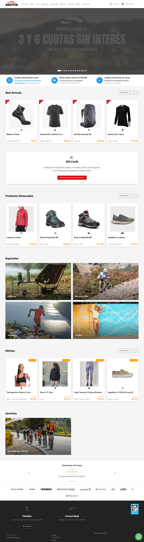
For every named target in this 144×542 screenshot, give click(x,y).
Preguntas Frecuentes (100, 533)
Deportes (45, 4)
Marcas (63, 4)
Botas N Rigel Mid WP (49, 237)
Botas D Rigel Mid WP (83, 237)
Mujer (32, 4)
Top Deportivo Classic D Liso (19, 392)
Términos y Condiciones (13, 537)
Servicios (53, 540)
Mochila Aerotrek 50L (83, 134)
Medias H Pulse (13, 134)
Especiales (54, 4)
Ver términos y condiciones (112, 83)
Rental (78, 4)
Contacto (53, 535)
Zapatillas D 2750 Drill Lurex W (120, 392)
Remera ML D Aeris (116, 134)
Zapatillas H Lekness (116, 237)
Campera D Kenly (14, 237)
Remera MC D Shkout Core (51, 134)
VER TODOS (124, 92)
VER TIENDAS (27, 526)
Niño (38, 4)
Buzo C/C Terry (46, 392)
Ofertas (70, 4)
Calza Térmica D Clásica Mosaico (88, 392)
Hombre (25, 4)
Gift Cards (85, 4)
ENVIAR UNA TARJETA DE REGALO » (72, 178)
